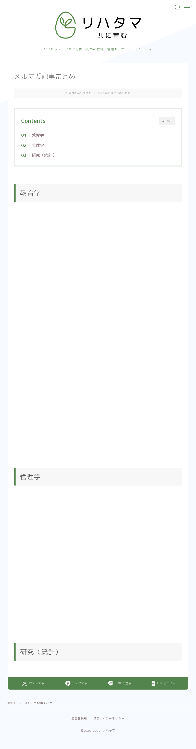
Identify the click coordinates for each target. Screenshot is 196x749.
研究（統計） (44, 155)
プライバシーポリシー (109, 719)
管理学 (38, 145)
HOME (11, 704)
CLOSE (167, 121)
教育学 (38, 135)
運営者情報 (79, 719)
